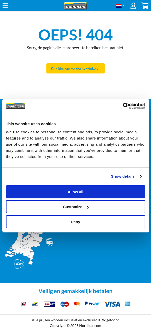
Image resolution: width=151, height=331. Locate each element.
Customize (75, 207)
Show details (123, 176)
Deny (75, 222)
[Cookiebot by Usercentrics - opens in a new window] (122, 106)
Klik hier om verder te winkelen (75, 68)
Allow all (75, 192)
